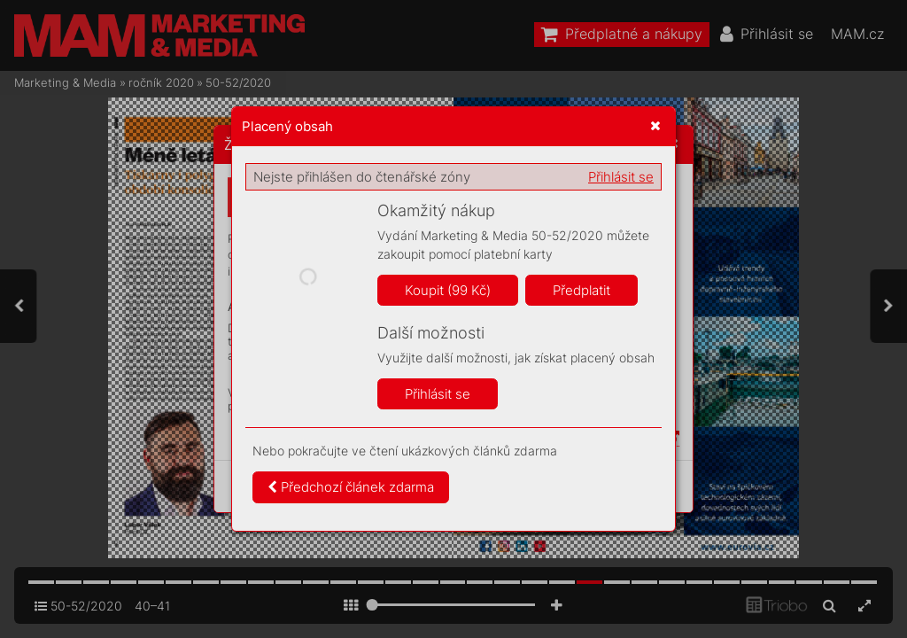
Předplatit (581, 290)
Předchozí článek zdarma (350, 486)
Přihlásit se (621, 176)
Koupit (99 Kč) (448, 290)
